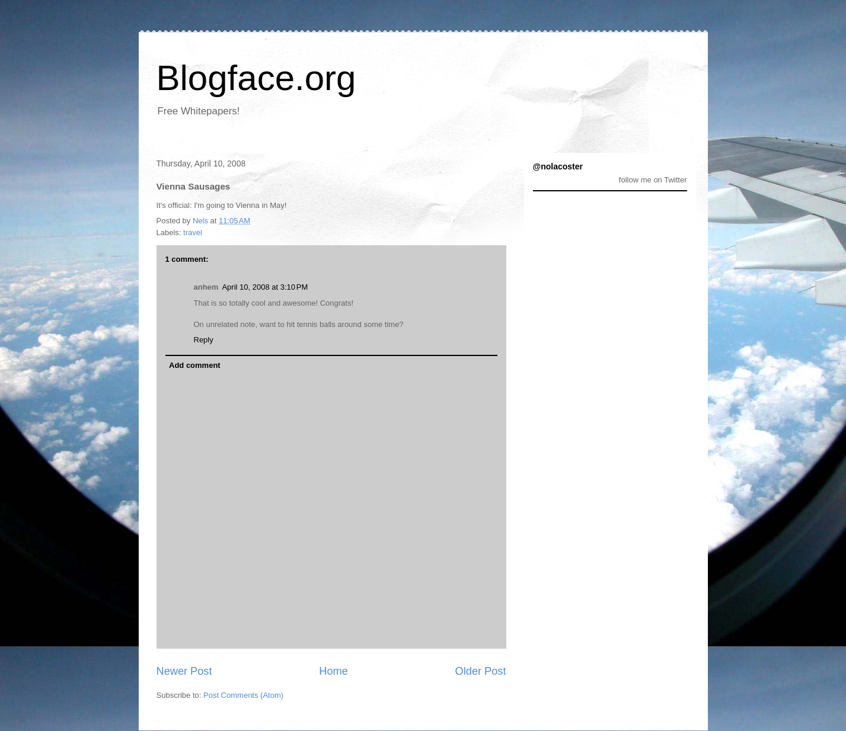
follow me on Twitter (653, 179)
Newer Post (184, 671)
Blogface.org (256, 78)
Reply (203, 339)
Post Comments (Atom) (243, 695)
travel (192, 232)
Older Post (480, 671)
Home (333, 671)
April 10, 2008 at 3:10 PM (265, 287)
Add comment (195, 365)
